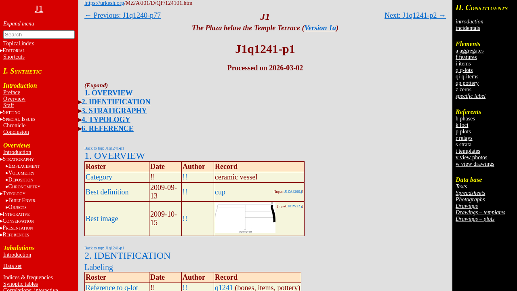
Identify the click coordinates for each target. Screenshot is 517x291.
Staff (8, 105)
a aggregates (470, 51)
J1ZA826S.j (293, 192)
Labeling (98, 267)
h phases (465, 119)
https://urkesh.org (104, 3)
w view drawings (475, 164)
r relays (464, 138)
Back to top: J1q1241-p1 (104, 148)
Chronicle (14, 125)
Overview (14, 99)
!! (185, 177)
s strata (463, 144)
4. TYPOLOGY (106, 120)
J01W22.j (295, 206)
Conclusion (16, 132)
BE (22, 200)
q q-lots (464, 70)
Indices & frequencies (28, 277)
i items (463, 64)
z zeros (463, 89)
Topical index (18, 43)
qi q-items (467, 77)
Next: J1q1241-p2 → (415, 15)
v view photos (472, 157)
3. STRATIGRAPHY (114, 111)
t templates (468, 151)
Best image (102, 219)
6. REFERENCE (108, 128)
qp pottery (467, 83)
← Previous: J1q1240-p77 (122, 15)
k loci (462, 125)
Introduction (17, 152)
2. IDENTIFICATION (116, 102)
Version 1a (320, 28)
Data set (12, 266)
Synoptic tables (20, 284)
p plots (463, 132)
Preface (11, 92)
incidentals (468, 28)
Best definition (107, 192)
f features (466, 57)
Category (99, 177)
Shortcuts (14, 57)
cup (220, 192)
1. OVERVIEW (108, 93)
